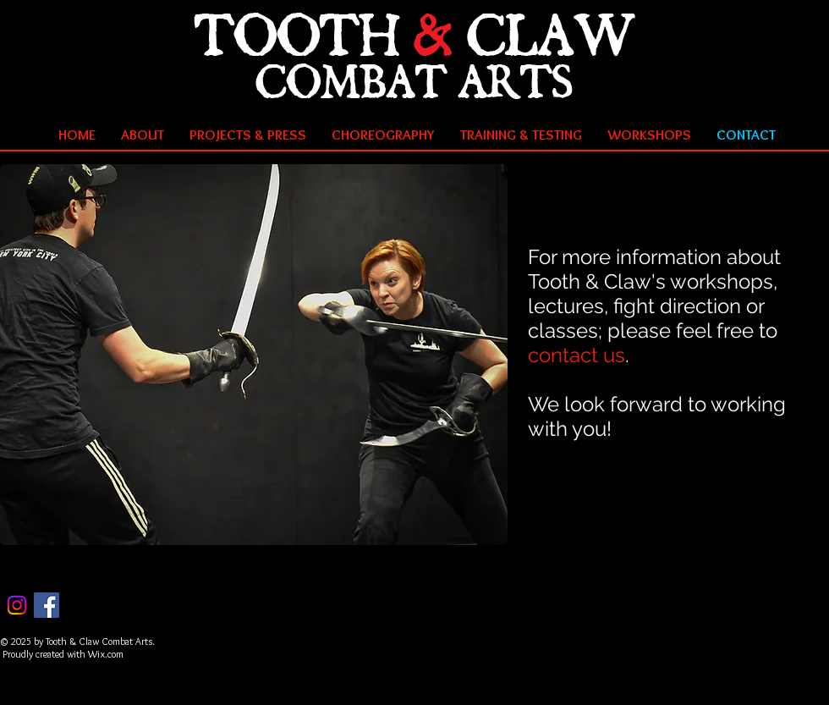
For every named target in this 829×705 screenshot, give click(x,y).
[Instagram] (17, 605)
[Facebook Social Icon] (46, 605)
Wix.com (106, 653)
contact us (576, 355)
